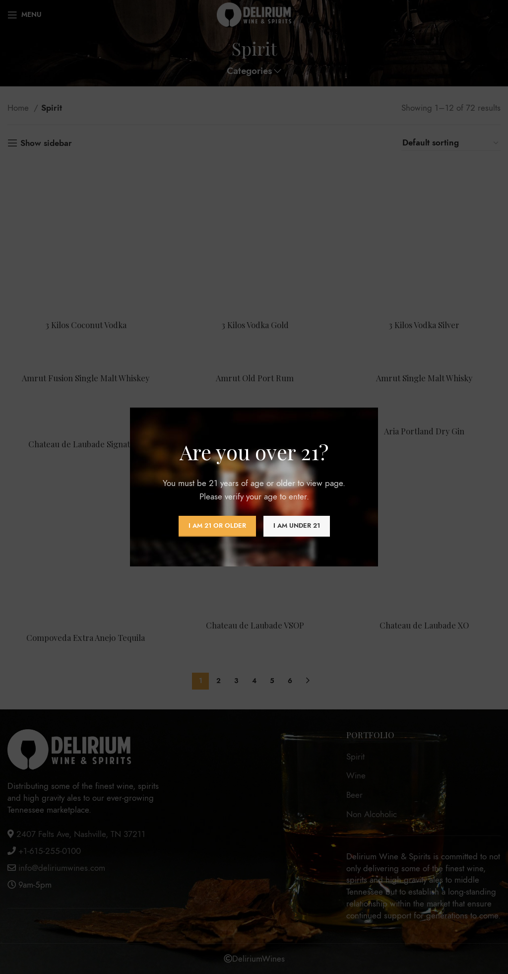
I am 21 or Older (217, 525)
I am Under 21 (296, 525)
